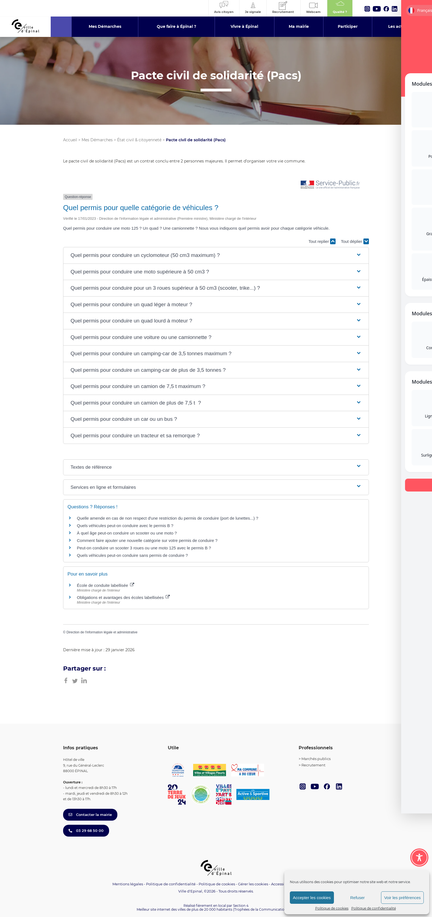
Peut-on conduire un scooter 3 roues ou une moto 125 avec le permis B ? (144, 548)
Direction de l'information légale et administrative (101, 632)
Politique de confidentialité (373, 908)
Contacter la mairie (90, 814)
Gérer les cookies (253, 884)
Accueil (70, 139)
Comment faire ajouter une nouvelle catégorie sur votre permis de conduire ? (147, 540)
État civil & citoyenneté (139, 139)
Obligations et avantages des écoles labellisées (123, 597)
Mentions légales (127, 884)
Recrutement (313, 765)
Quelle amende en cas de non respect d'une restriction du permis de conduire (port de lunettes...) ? (167, 518)
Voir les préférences (402, 897)
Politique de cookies (332, 908)
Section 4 (241, 906)
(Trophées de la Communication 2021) (264, 909)
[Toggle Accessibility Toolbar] (419, 857)
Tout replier (322, 241)
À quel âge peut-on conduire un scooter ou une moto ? (127, 533)
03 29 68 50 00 (86, 830)
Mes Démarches (97, 139)
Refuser (357, 897)
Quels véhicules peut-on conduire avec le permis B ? (125, 525)
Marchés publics (316, 758)
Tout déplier (355, 241)
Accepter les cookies (312, 897)
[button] (216, 255)
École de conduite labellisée (105, 585)
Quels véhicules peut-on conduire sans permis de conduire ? (132, 555)
